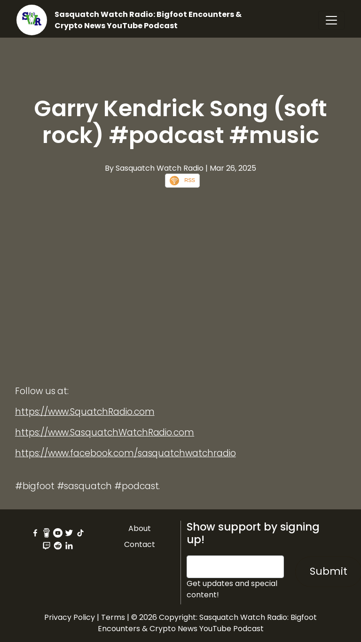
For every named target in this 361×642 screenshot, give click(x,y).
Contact (139, 544)
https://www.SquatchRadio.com (85, 411)
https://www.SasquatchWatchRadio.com (104, 432)
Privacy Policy (69, 617)
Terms (113, 617)
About (139, 528)
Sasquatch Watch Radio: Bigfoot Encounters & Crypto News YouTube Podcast (148, 20)
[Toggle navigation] (331, 20)
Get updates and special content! (232, 589)
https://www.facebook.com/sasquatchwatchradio (125, 453)
